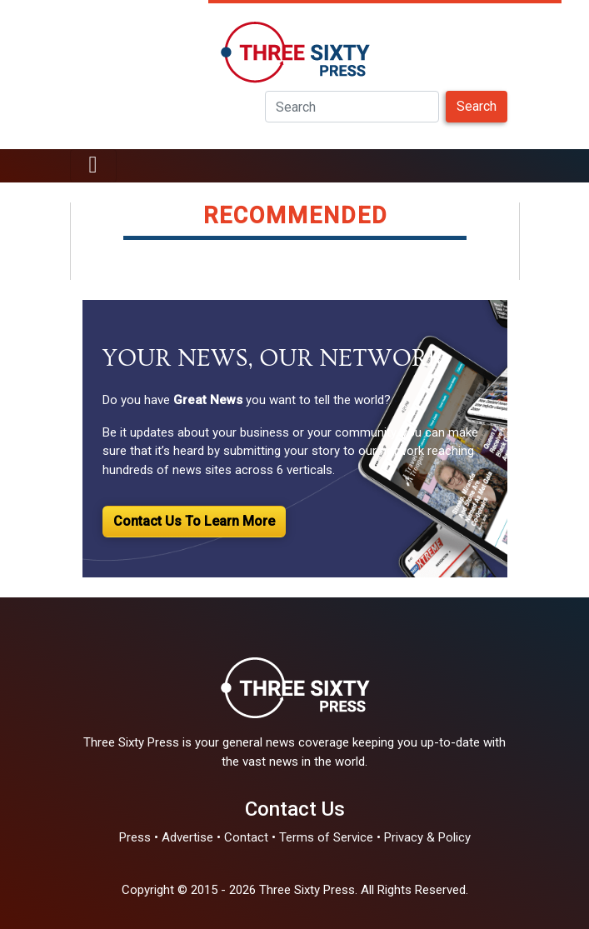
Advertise (187, 837)
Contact (246, 837)
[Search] (352, 106)
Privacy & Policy (427, 837)
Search (477, 106)
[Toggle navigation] (93, 165)
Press (135, 837)
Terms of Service (326, 837)
